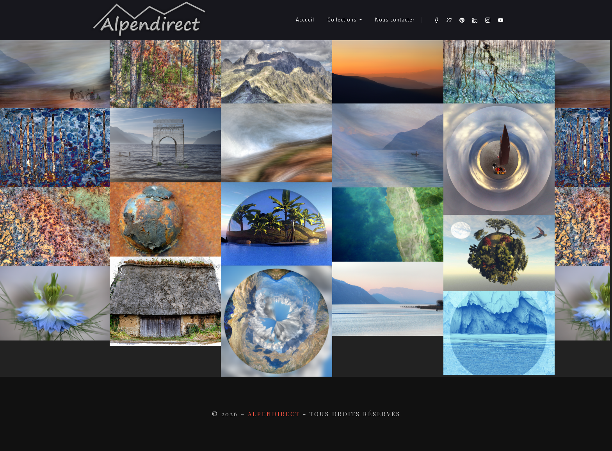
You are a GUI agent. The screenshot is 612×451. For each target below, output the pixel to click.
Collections (342, 19)
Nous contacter (395, 19)
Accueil (305, 19)
